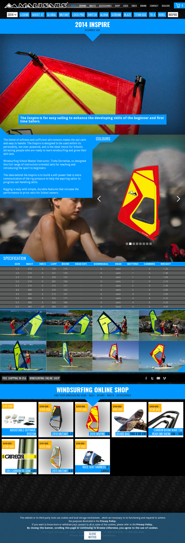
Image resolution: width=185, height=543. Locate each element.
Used (125, 5)
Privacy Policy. (108, 521)
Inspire (173, 14)
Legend (24, 14)
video (134, 5)
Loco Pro (78, 14)
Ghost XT (38, 14)
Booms (82, 5)
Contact (154, 5)
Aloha (104, 14)
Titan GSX (140, 14)
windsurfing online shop (93, 389)
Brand (143, 5)
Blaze (127, 14)
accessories (124, 395)
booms (101, 395)
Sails (73, 5)
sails (92, 395)
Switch (92, 14)
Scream (116, 14)
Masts (92, 5)
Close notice (92, 535)
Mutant (64, 14)
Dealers (166, 5)
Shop (117, 5)
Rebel (162, 14)
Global (51, 14)
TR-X (152, 14)
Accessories (105, 5)
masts (110, 395)
